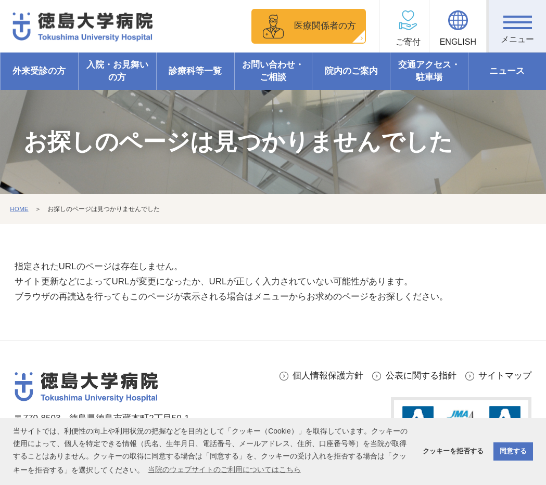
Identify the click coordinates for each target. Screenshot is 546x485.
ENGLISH (460, 41)
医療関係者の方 (324, 26)
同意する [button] (513, 451)
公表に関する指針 (421, 376)
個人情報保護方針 (328, 376)
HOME (19, 209)
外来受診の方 (39, 71)
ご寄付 (403, 41)
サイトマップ (504, 376)
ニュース (507, 71)
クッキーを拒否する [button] (453, 451)
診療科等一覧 (195, 71)
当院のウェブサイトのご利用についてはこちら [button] (224, 469)
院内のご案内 (351, 71)
